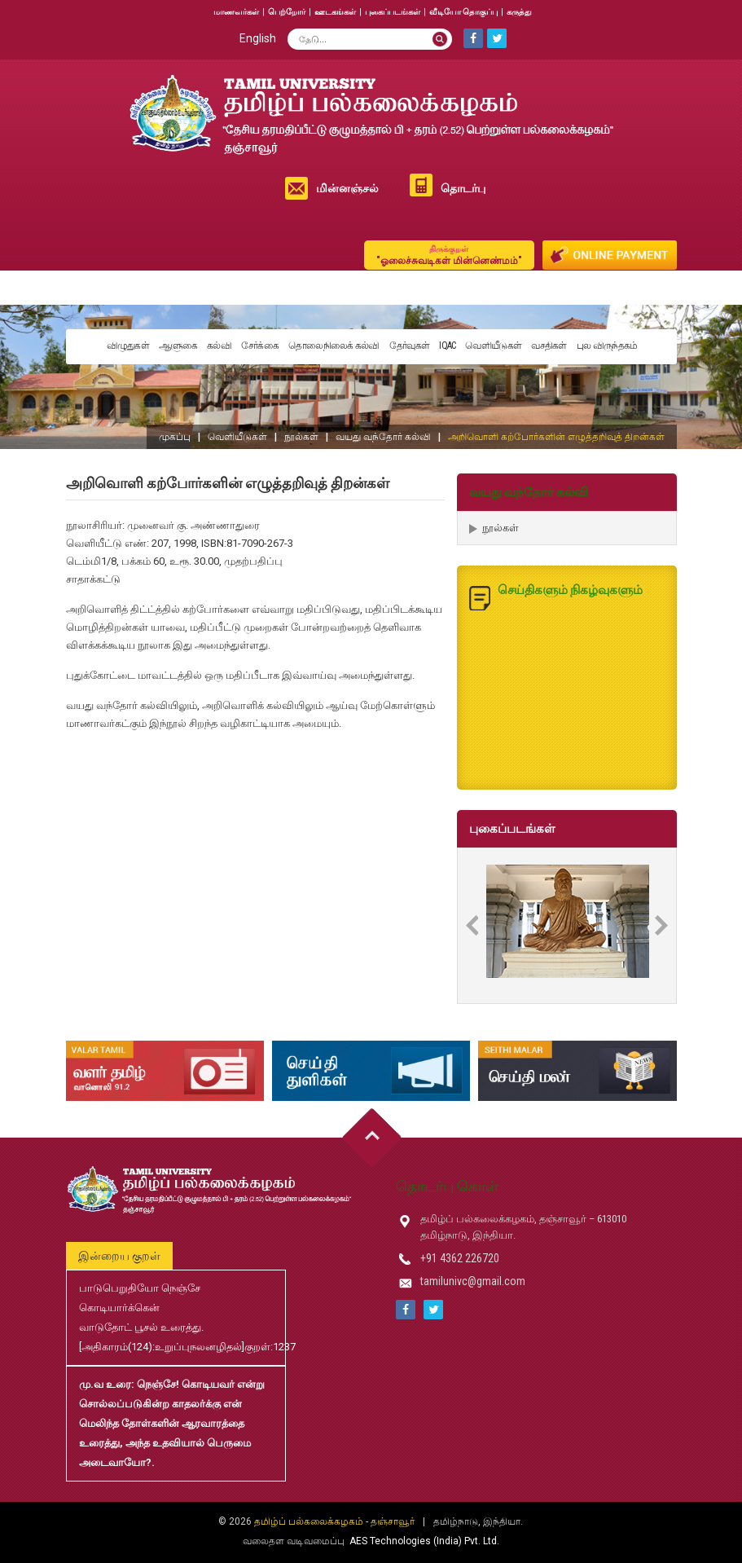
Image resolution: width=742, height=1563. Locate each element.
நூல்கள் (301, 436)
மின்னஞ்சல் (347, 188)
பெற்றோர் (286, 11)
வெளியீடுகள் (493, 345)
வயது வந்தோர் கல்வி (383, 436)
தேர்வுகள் (409, 345)
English (257, 38)
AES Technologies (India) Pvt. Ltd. (424, 1541)
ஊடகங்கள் (335, 11)
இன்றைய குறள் (119, 1255)
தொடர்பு (463, 188)
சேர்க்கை (260, 345)
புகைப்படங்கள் (392, 11)
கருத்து (519, 11)
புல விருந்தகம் (607, 345)
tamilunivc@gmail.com (472, 1281)
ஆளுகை (178, 345)
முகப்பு (175, 436)
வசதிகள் (549, 345)
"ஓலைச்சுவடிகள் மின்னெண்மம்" (449, 254)
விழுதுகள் (128, 345)
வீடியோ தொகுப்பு (463, 11)
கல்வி (219, 345)
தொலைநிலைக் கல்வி (334, 345)
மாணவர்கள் (236, 11)
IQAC (447, 345)
